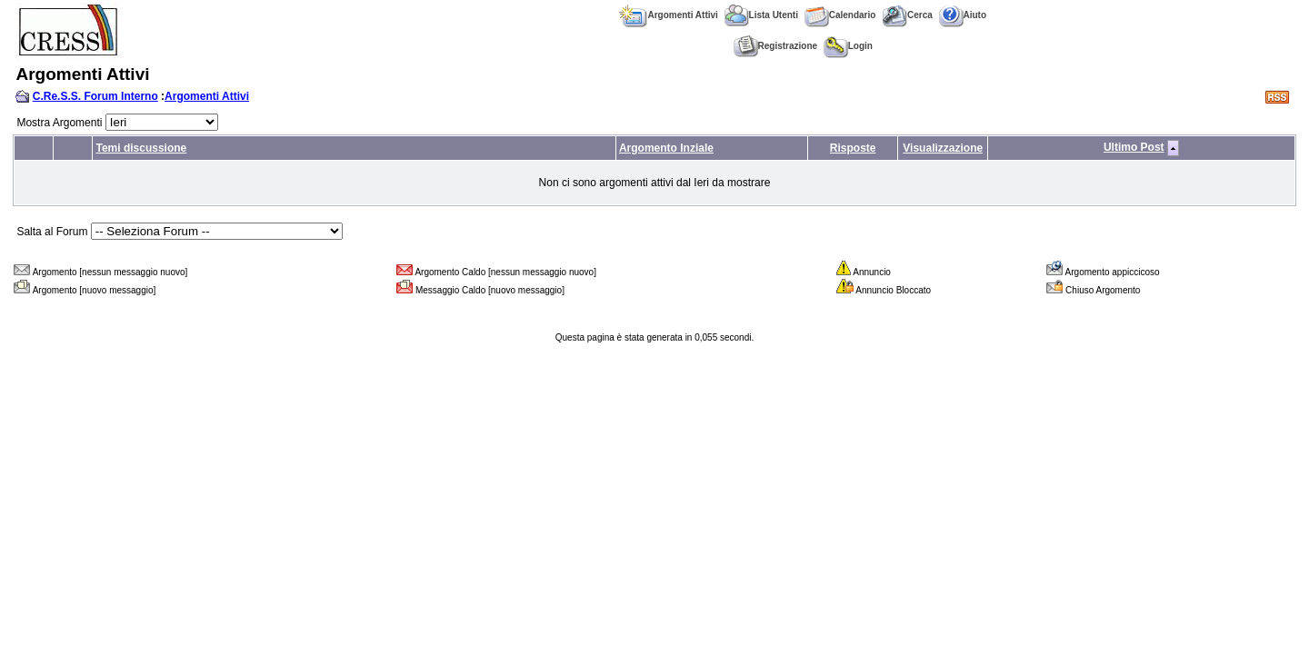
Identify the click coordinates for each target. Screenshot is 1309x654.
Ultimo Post (1134, 147)
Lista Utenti (761, 15)
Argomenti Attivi (668, 15)
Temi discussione (140, 148)
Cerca (907, 15)
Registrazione (776, 46)
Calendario (840, 15)
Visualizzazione (943, 148)
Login (848, 46)
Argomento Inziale (666, 148)
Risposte (853, 148)
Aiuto (963, 15)
